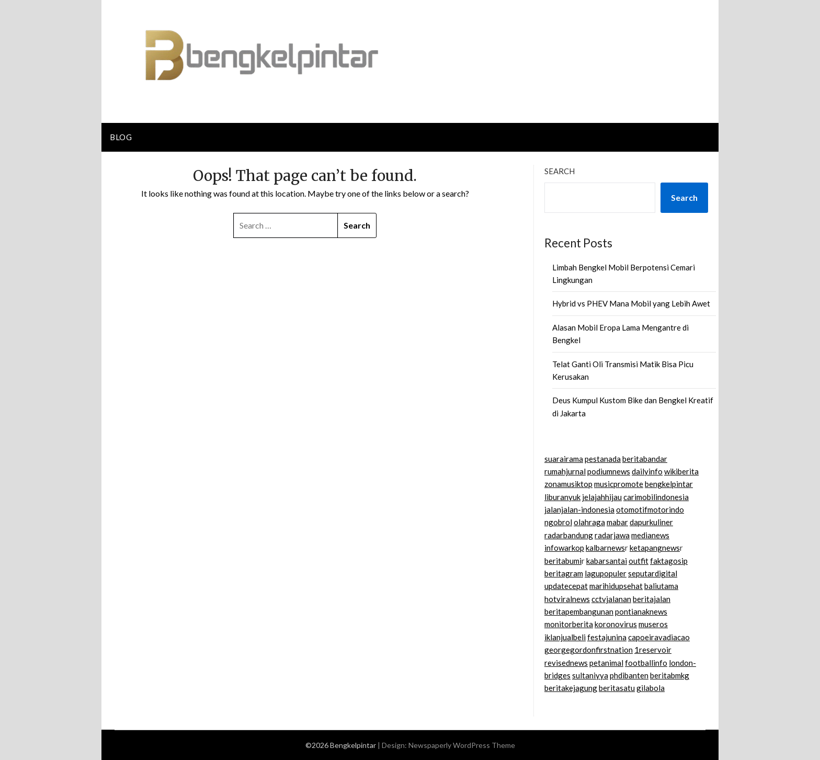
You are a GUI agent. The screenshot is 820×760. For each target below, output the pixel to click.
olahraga (589, 522)
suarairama (563, 458)
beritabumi (563, 560)
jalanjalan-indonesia (579, 509)
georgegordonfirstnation (588, 649)
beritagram (563, 573)
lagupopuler (606, 573)
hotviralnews (567, 599)
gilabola (650, 688)
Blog (121, 137)
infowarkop (564, 547)
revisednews (566, 662)
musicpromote (618, 484)
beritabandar (644, 458)
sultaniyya (590, 675)
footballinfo (646, 662)
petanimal (606, 662)
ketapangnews (655, 547)
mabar (617, 522)
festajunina (607, 637)
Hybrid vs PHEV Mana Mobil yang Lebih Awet (631, 303)
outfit (638, 560)
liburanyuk (562, 497)
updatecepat (566, 586)
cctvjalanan (611, 599)
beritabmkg (669, 675)
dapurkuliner (651, 522)
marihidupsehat (616, 586)
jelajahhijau (602, 497)
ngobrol (558, 522)
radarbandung (568, 535)
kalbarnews (605, 547)
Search (559, 171)
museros (653, 624)
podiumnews (608, 471)
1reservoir (652, 649)
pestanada (603, 458)
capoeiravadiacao (659, 637)
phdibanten (629, 675)
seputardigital (652, 573)
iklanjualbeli (565, 637)
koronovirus (616, 624)
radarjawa (612, 535)
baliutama (661, 586)
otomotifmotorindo (650, 509)
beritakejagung (570, 688)
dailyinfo (647, 471)
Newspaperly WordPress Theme (461, 745)
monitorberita (568, 624)
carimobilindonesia (656, 497)
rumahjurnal (565, 471)
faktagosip (669, 560)
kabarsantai (606, 560)
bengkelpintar (669, 484)
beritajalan (651, 599)
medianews (650, 535)
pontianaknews (641, 611)
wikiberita (681, 471)
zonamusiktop (568, 484)
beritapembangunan (578, 611)
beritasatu (617, 688)
